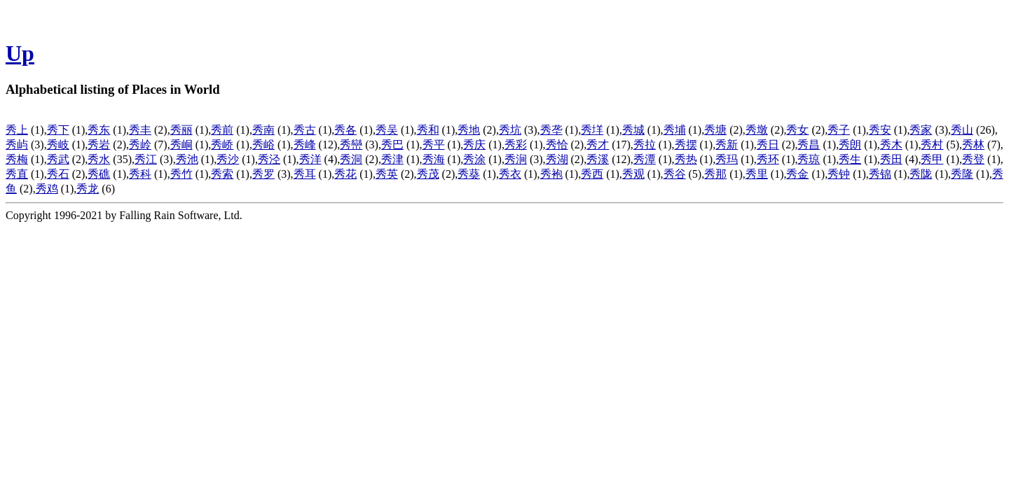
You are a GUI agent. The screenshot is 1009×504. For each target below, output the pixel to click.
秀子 (839, 130)
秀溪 (597, 159)
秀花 (345, 174)
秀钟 (839, 174)
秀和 (428, 130)
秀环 (768, 159)
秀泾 (269, 159)
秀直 (17, 174)
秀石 (58, 174)
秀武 (58, 159)
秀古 (305, 130)
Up (20, 53)
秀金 (797, 174)
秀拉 (644, 144)
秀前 (222, 130)
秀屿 (17, 144)
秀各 (345, 130)
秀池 (187, 159)
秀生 (850, 159)
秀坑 (510, 130)
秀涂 (474, 159)
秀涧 (515, 159)
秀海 (434, 159)
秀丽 (181, 130)
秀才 (597, 144)
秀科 (140, 174)
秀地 (469, 130)
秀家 (921, 130)
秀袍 (551, 174)
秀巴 (392, 144)
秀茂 (428, 174)
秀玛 (726, 159)
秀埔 (675, 130)
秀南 (263, 130)
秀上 (17, 130)
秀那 (715, 174)
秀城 (633, 130)
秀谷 (675, 174)
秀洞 (351, 159)
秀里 (757, 174)
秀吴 (387, 130)
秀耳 (305, 174)
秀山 (962, 130)
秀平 (434, 144)
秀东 (99, 130)
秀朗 (850, 144)
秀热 (686, 159)
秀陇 (921, 174)
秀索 (222, 174)
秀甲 (932, 159)
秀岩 (99, 144)
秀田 (891, 159)
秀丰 (140, 130)
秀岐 (58, 144)
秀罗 (263, 174)
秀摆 (686, 144)
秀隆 (962, 174)
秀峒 (181, 144)
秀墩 (757, 130)
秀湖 (557, 159)
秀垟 (592, 130)
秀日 (768, 144)
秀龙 (87, 189)
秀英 (387, 174)
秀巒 (351, 144)
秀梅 (17, 159)
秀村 (932, 144)
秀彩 (515, 144)
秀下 (58, 130)
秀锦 (880, 174)
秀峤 (222, 144)
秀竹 (181, 174)
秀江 (146, 159)
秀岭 (140, 144)
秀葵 (469, 174)
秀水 (99, 159)
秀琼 (808, 159)
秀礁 (99, 174)
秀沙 (228, 159)
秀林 (973, 144)
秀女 (797, 130)
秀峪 (263, 144)
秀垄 (551, 130)
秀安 (880, 130)
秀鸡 (47, 189)
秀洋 (310, 159)
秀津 (392, 159)
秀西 (592, 174)
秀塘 (715, 130)
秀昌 (808, 144)
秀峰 (305, 144)
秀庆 (474, 144)
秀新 (726, 144)
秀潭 (644, 159)
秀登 (973, 159)
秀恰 (557, 144)
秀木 (891, 144)
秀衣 (510, 174)
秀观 (633, 174)
